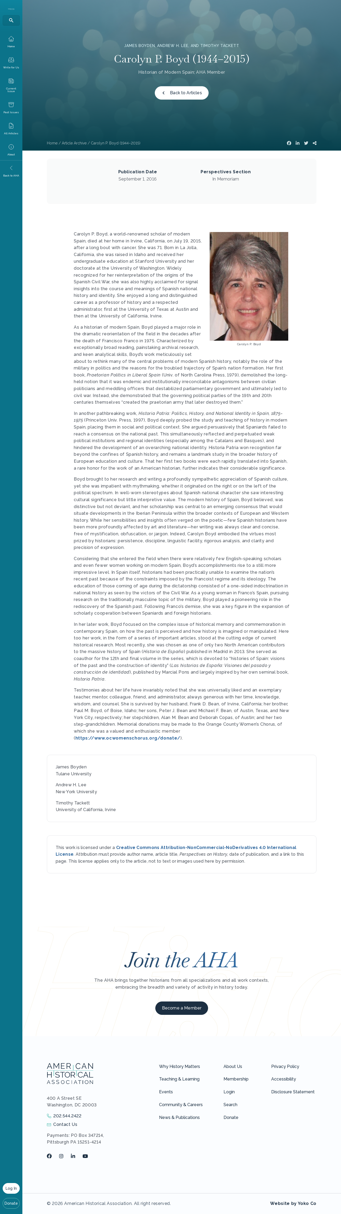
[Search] (11, 20)
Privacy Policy (285, 1066)
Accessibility (283, 1079)
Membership (236, 1079)
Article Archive (74, 143)
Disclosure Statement (293, 1091)
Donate (11, 1203)
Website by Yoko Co (293, 1203)
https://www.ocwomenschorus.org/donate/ (127, 738)
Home (52, 143)
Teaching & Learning (179, 1079)
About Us (233, 1066)
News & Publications (179, 1117)
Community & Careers (181, 1104)
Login (229, 1091)
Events (166, 1091)
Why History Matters (179, 1066)
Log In (11, 1188)
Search (230, 1104)
